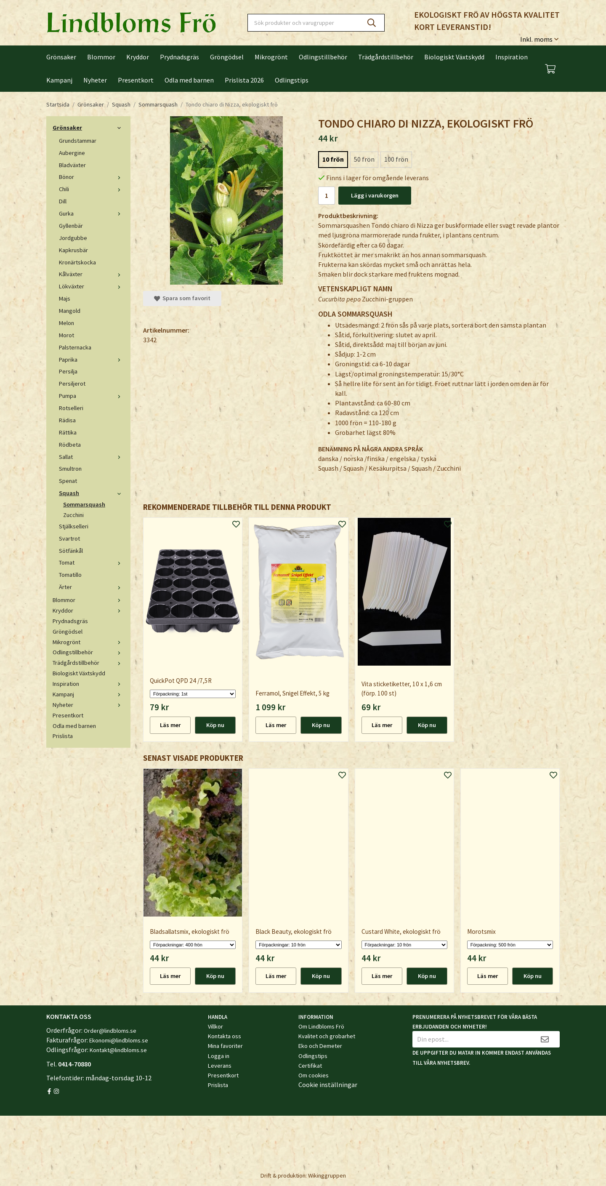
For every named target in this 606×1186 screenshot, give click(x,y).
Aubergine (72, 153)
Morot (66, 335)
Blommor (101, 57)
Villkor (215, 1026)
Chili (91, 189)
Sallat (91, 457)
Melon (66, 323)
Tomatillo (70, 574)
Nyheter (95, 80)
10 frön (333, 159)
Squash (91, 493)
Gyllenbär (71, 225)
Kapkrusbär (73, 250)
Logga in (218, 1056)
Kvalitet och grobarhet (326, 1036)
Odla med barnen (189, 80)
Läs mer (170, 725)
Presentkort (136, 80)
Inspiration (511, 57)
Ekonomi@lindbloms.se (118, 1040)
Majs (64, 298)
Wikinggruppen (327, 1175)
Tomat (91, 562)
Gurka (91, 213)
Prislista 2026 (244, 80)
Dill (62, 201)
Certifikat (310, 1065)
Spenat (68, 481)
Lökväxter (91, 286)
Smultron (70, 468)
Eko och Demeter (320, 1046)
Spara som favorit (182, 298)
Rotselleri (71, 408)
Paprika (91, 359)
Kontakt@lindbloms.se (118, 1050)
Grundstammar (77, 140)
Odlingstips (291, 80)
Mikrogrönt (271, 57)
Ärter (91, 587)
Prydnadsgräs (179, 57)
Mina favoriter (225, 1046)
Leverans (219, 1065)
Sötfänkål (71, 550)
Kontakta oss (224, 1036)
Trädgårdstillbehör (385, 57)
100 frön (396, 159)
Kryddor (137, 57)
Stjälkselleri (73, 526)
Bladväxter (72, 165)
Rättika (68, 432)
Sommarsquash (84, 504)
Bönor (91, 177)
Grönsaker (61, 57)
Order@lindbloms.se (110, 1030)
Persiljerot (72, 383)
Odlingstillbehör (323, 57)
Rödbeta (70, 444)
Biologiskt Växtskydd (454, 57)
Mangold (69, 310)
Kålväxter (91, 274)
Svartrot (69, 538)
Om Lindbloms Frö (321, 1026)
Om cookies (313, 1075)
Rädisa (67, 420)
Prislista (63, 736)
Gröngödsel (227, 57)
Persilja (68, 371)
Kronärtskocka (77, 262)
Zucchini (73, 515)
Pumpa (91, 396)
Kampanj (59, 80)
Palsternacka (75, 347)
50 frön (364, 159)
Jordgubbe (73, 238)
